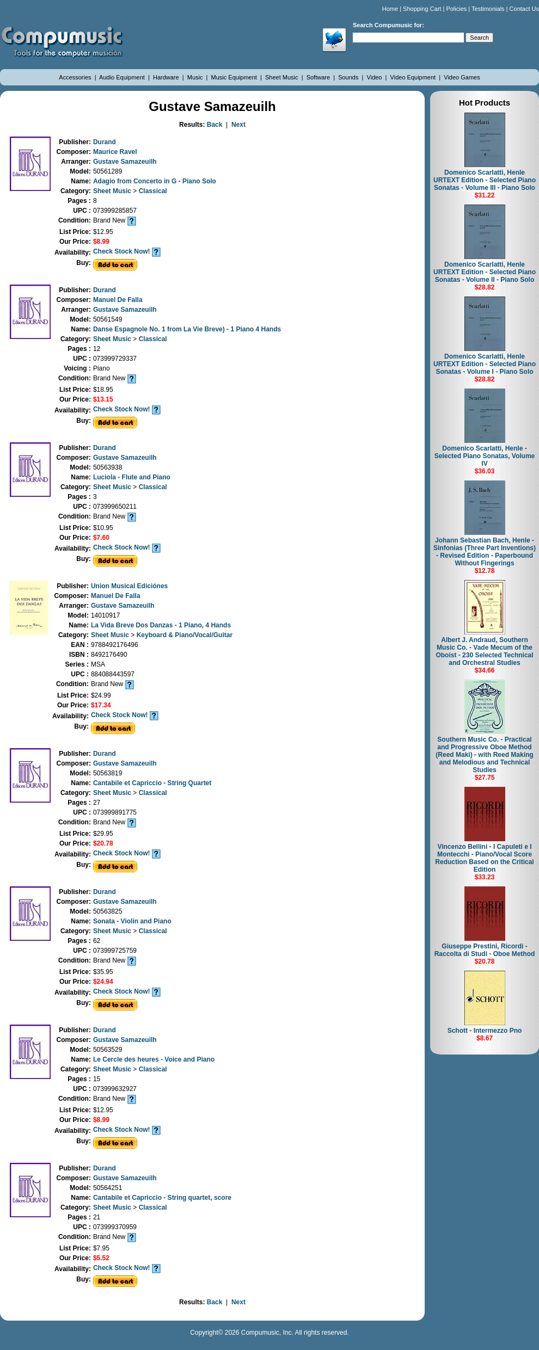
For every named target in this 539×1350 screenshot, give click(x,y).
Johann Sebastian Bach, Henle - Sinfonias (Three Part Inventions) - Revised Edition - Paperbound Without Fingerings (484, 552)
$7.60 (101, 537)
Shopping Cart (422, 8)
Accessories (76, 77)
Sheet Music (282, 77)
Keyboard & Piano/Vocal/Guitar (184, 635)
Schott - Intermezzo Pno (485, 1030)
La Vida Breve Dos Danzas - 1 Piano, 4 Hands (161, 625)
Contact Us (524, 8)
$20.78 (103, 843)
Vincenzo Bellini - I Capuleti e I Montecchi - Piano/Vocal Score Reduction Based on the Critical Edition (484, 858)
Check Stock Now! (121, 251)
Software (319, 77)
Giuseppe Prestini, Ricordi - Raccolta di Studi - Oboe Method (484, 950)
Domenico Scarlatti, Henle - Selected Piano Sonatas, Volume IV (484, 456)
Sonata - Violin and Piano (132, 921)
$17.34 (101, 705)
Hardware (167, 77)
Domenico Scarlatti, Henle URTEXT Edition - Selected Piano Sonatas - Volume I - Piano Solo (484, 364)
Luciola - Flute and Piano (131, 477)
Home (390, 8)
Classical (153, 191)
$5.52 (101, 1258)
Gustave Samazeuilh (125, 161)
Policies (456, 8)
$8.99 (101, 241)
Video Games (462, 77)
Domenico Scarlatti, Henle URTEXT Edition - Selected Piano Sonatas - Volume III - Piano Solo (484, 180)
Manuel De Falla (118, 300)
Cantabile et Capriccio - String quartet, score (162, 1197)
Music (196, 77)
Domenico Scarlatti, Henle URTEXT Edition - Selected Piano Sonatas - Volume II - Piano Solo (484, 272)
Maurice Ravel (115, 152)
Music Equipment (235, 77)
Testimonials (488, 8)
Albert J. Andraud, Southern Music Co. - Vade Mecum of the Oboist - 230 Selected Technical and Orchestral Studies (484, 651)
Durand (104, 142)
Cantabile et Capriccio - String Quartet (152, 783)
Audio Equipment (122, 77)
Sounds (349, 77)
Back (215, 124)
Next (238, 124)
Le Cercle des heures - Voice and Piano (154, 1059)
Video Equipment (414, 77)
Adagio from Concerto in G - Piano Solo (154, 181)
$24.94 (103, 981)
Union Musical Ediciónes (129, 586)
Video (375, 77)
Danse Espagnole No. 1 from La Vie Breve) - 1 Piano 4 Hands (187, 329)
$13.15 (103, 399)
